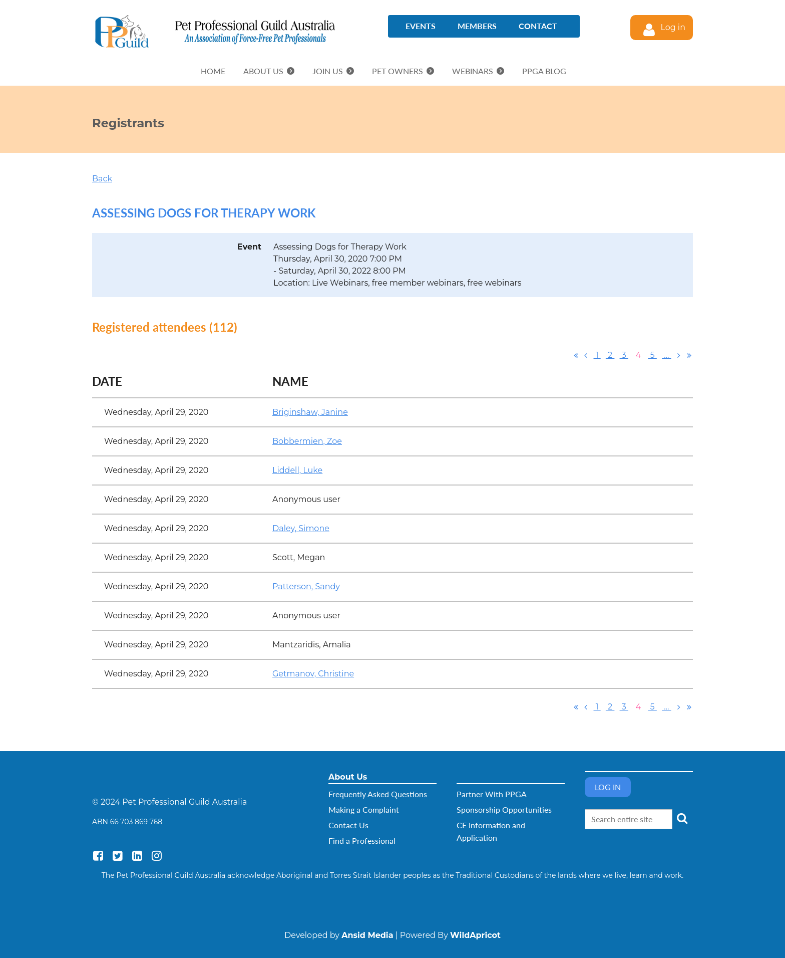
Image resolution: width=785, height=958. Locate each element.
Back (102, 178)
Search (682, 818)
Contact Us (348, 825)
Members (477, 26)
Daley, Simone (300, 528)
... (666, 355)
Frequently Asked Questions (377, 794)
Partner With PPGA (492, 794)
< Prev (586, 355)
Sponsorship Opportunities (504, 809)
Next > (679, 355)
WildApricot (475, 935)
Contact (538, 26)
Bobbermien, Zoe (307, 441)
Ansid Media (367, 935)
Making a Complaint (363, 809)
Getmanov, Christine (313, 673)
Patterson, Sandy (306, 586)
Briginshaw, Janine (310, 412)
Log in (672, 27)
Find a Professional (362, 840)
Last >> (689, 355)
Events (421, 26)
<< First (576, 355)
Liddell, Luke (297, 470)
